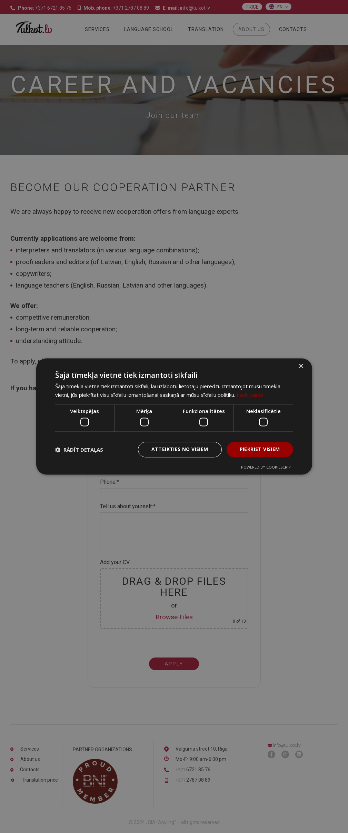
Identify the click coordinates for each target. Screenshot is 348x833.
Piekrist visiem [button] (260, 449)
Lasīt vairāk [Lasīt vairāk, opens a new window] (250, 395)
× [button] (301, 366)
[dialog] (174, 416)
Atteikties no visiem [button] (179, 449)
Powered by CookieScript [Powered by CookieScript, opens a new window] (267, 467)
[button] (79, 449)
